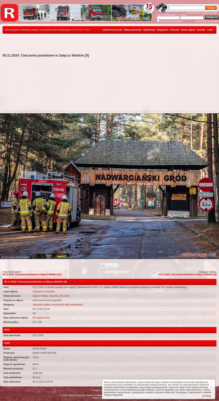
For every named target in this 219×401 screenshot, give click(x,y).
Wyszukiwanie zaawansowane (202, 13)
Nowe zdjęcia (188, 30)
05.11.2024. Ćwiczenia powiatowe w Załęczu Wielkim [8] (187, 274)
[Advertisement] (109, 84)
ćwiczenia (54, 296)
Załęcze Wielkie (40, 296)
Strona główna (12, 30)
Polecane (174, 30)
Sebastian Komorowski (44, 291)
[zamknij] (206, 396)
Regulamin (162, 30)
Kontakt (201, 30)
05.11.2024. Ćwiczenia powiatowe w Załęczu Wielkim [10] (32, 274)
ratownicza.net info (112, 30)
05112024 (64, 296)
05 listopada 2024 (41, 317)
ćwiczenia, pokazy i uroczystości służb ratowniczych (46, 30)
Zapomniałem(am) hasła (206, 21)
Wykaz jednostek (132, 30)
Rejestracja (149, 30)
